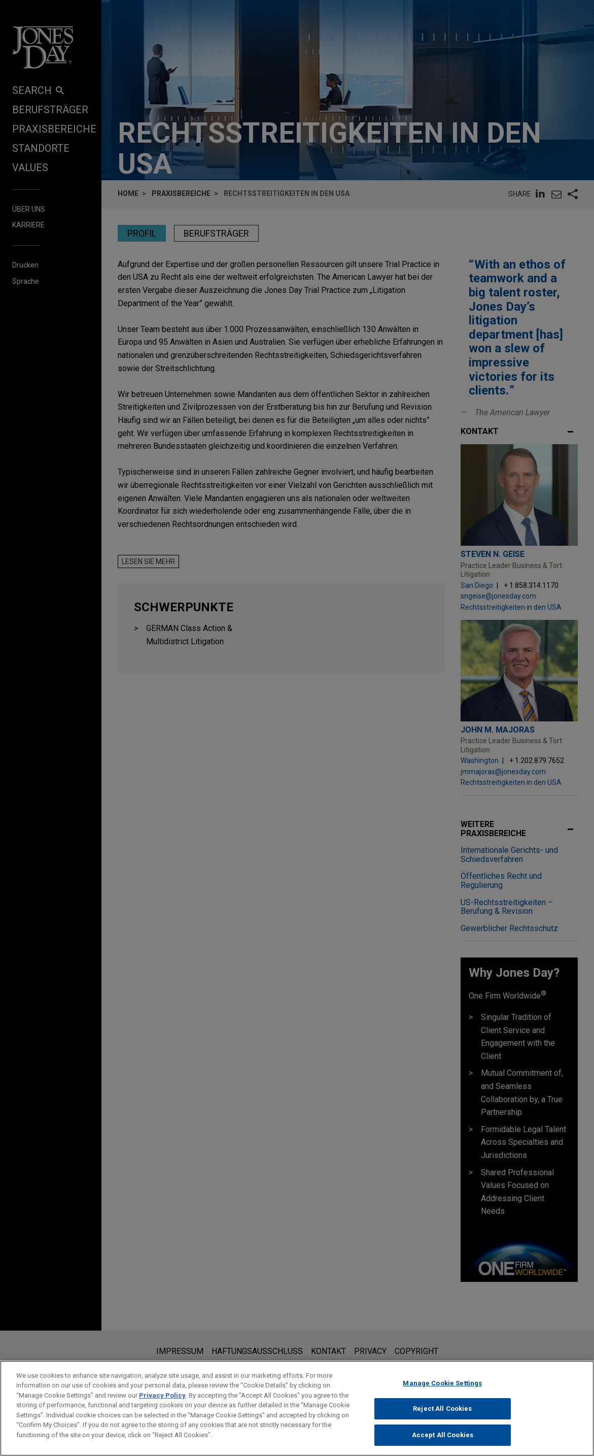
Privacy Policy (162, 1404)
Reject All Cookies (442, 1417)
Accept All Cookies (442, 1443)
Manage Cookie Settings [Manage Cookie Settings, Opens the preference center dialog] (442, 1392)
